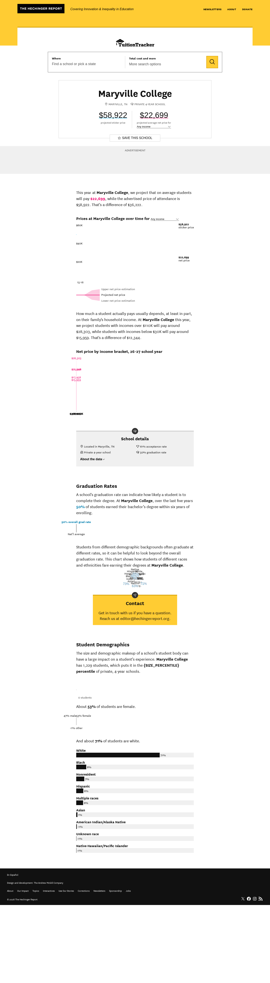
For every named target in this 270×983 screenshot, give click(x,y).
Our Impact (23, 968)
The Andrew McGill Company (48, 960)
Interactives (49, 968)
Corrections (84, 968)
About (231, 9)
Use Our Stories (66, 968)
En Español (12, 952)
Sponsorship (115, 968)
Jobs (128, 968)
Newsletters (212, 9)
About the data (92, 459)
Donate (247, 9)
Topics (36, 968)
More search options (145, 64)
